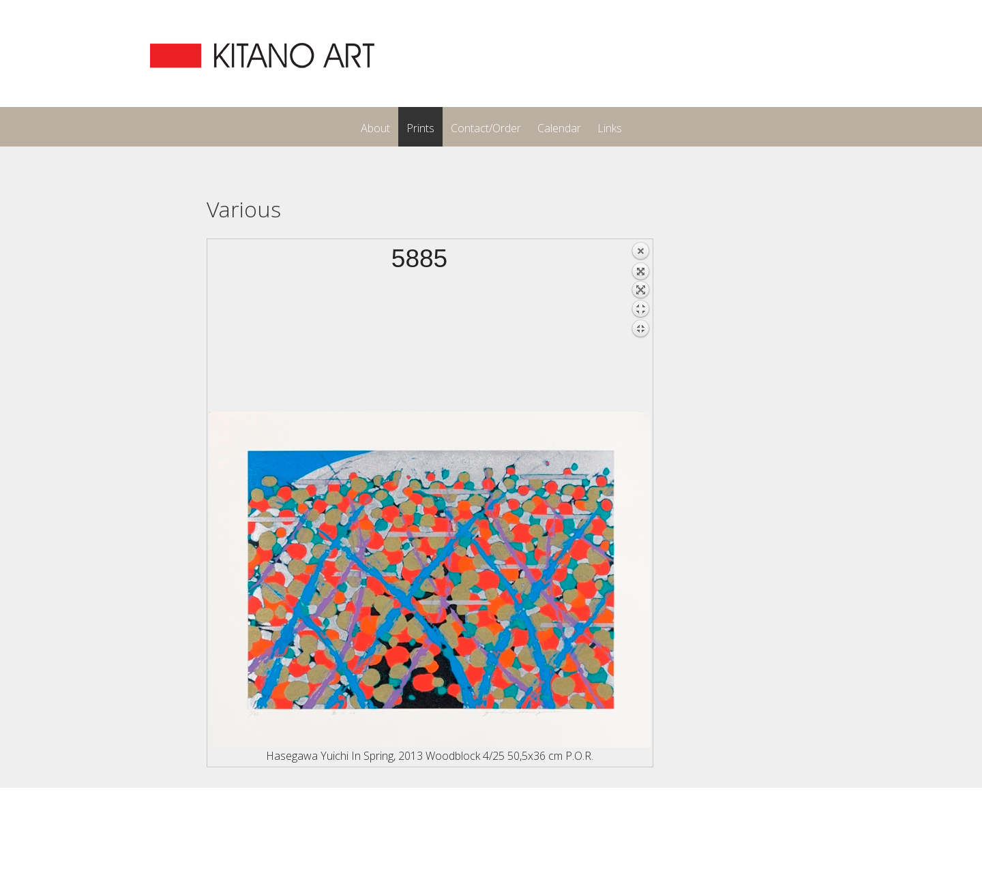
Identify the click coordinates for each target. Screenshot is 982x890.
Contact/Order (486, 128)
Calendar (559, 128)
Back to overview (640, 326)
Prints (420, 128)
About (375, 128)
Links (609, 128)
